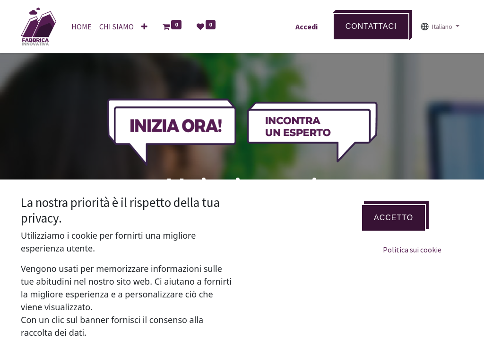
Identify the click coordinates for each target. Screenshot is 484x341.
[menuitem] (81, 26)
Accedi (306, 26)
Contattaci (371, 26)
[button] (144, 26)
